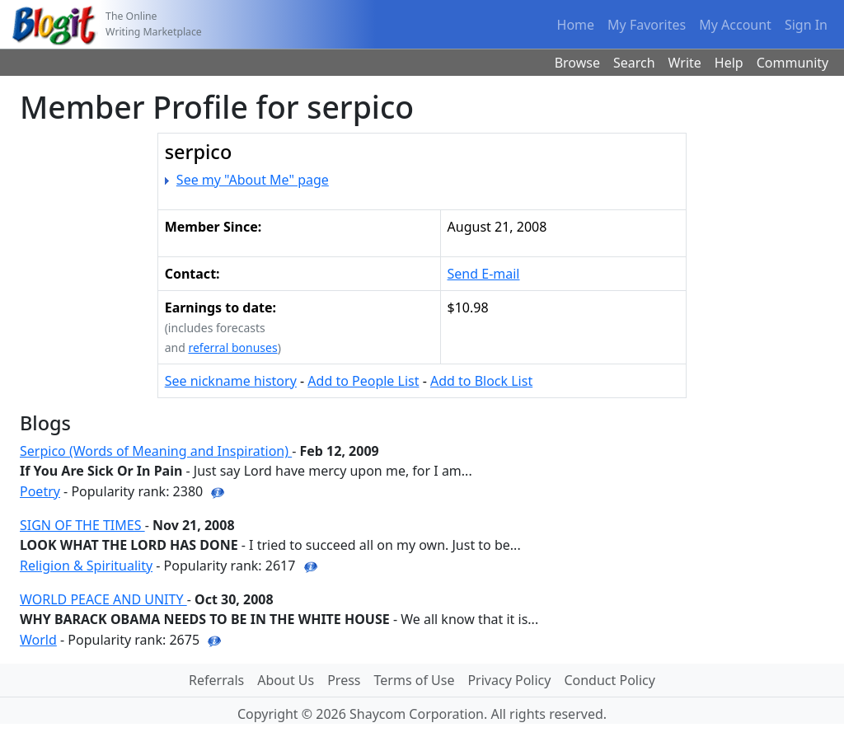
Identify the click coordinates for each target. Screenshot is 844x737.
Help (729, 63)
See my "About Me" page (252, 180)
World (38, 640)
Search (634, 63)
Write (684, 63)
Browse (577, 63)
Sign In (806, 25)
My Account (735, 25)
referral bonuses (232, 347)
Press (343, 680)
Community (793, 63)
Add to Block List (481, 381)
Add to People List (363, 381)
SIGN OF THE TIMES (82, 525)
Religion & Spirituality (86, 565)
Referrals (216, 680)
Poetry (40, 491)
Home (576, 25)
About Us (285, 680)
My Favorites (646, 25)
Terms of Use (414, 680)
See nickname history (231, 381)
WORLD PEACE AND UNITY (103, 599)
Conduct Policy (609, 680)
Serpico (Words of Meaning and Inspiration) (156, 451)
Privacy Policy (509, 680)
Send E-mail (484, 274)
